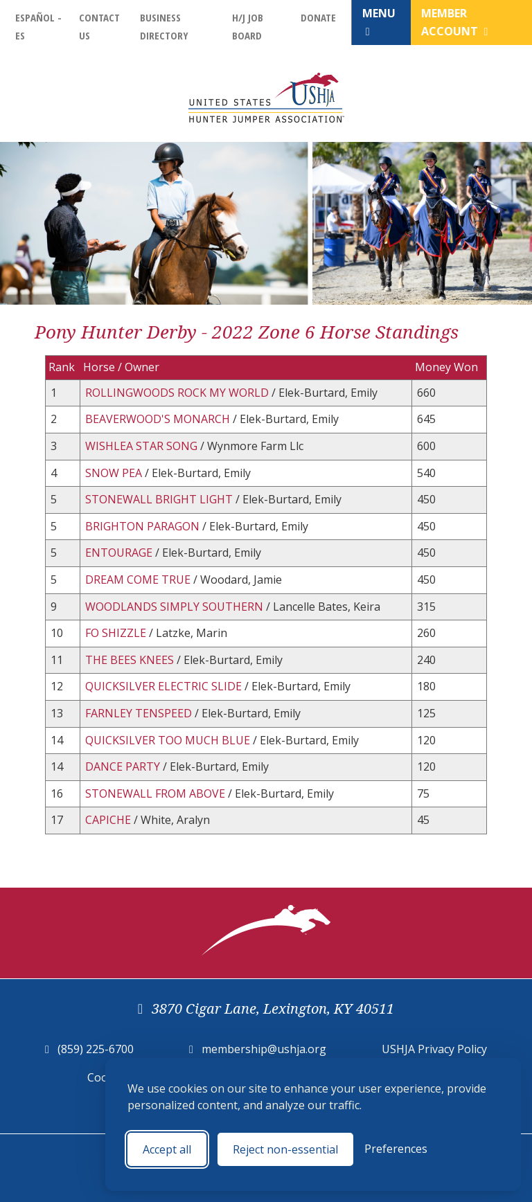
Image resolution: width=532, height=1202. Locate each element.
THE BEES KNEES (131, 659)
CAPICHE (109, 819)
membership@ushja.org (264, 1049)
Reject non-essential (285, 1149)
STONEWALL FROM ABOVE (156, 793)
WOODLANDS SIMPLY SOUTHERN (175, 606)
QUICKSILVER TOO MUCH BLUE (169, 740)
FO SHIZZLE (117, 632)
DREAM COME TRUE (139, 579)
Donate (318, 17)
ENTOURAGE (120, 552)
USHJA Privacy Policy (434, 1049)
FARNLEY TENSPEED (140, 713)
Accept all (167, 1149)
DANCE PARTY (124, 766)
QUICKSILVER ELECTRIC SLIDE (165, 686)
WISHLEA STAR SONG (142, 446)
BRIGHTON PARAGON (143, 526)
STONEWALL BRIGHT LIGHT (160, 499)
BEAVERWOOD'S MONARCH (159, 419)
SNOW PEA (115, 473)
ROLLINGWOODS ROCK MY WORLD (178, 392)
